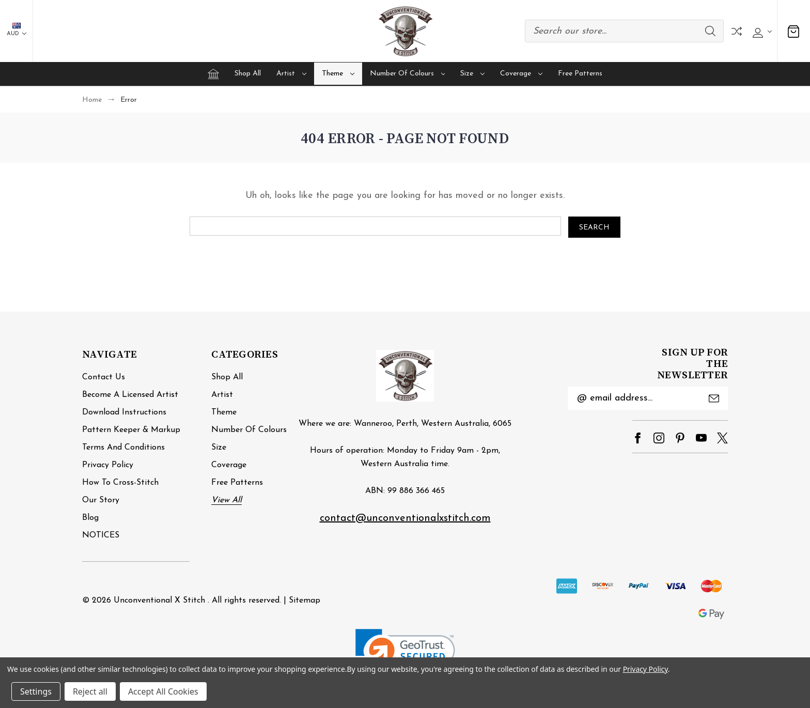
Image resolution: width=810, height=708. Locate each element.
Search (710, 31)
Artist (291, 74)
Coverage (521, 74)
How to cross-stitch (120, 483)
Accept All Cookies (163, 691)
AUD (16, 30)
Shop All (248, 74)
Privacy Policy (107, 465)
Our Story (100, 500)
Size (472, 74)
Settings (36, 691)
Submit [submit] (714, 398)
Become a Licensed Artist (130, 395)
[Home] (213, 74)
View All (226, 500)
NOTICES (100, 535)
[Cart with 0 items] (793, 31)
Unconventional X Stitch (159, 600)
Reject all (90, 691)
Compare (736, 31)
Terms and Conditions (123, 447)
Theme (338, 74)
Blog (90, 518)
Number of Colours (407, 74)
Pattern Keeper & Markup (131, 430)
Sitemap (304, 600)
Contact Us (103, 377)
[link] (405, 654)
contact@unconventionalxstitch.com (405, 518)
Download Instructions (124, 412)
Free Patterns (580, 74)
